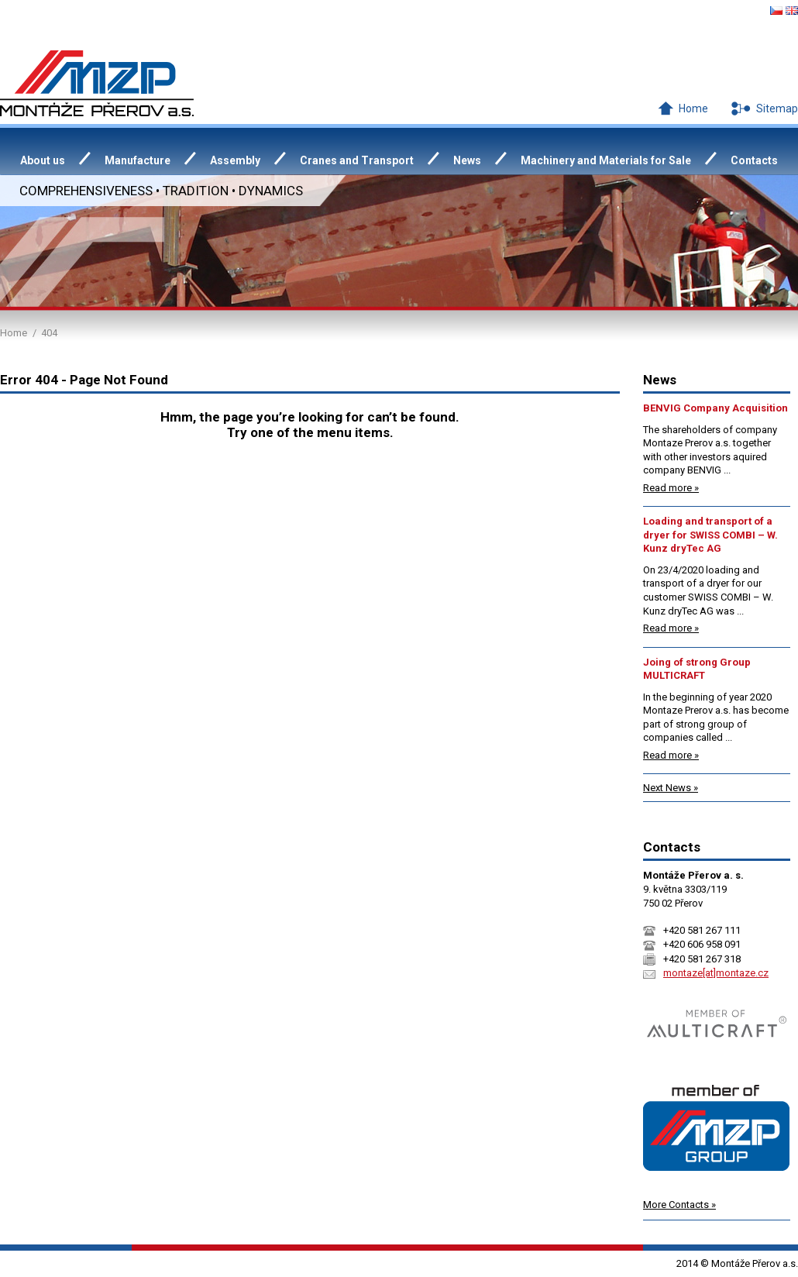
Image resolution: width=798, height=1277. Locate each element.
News (467, 160)
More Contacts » (679, 1204)
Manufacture (137, 160)
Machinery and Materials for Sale (606, 160)
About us (42, 160)
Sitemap (777, 108)
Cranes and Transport (357, 160)
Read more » (671, 488)
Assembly (235, 160)
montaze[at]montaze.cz (716, 973)
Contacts (754, 160)
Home (693, 108)
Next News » (670, 787)
